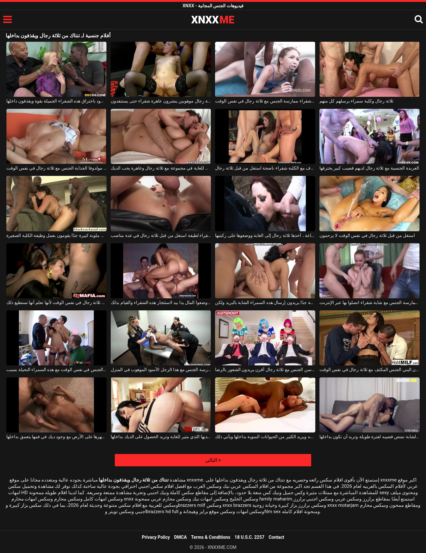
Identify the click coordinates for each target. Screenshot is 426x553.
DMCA (180, 537)
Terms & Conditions (210, 537)
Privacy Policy (156, 537)
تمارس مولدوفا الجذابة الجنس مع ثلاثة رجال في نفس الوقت (56, 168)
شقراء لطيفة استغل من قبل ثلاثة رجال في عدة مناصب (161, 235)
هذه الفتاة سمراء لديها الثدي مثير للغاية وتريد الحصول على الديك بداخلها (161, 436)
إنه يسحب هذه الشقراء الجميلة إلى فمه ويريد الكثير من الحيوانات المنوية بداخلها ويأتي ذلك (265, 436)
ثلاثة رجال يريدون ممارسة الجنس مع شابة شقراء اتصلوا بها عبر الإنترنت (369, 302)
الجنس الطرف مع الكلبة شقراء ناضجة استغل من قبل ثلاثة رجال (265, 168)
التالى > (213, 460)
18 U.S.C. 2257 (249, 537)
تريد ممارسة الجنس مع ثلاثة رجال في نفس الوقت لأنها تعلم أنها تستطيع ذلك (56, 302)
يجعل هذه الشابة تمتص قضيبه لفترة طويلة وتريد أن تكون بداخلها (369, 436)
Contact (276, 537)
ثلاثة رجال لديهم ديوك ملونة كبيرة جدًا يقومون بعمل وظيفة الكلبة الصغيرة (56, 235)
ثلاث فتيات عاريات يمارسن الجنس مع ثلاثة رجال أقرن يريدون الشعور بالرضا (265, 369)
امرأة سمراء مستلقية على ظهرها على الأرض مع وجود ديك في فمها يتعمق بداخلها (56, 436)
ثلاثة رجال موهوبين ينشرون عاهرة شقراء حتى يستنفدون (161, 100)
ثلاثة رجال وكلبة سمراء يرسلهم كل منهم (356, 100)
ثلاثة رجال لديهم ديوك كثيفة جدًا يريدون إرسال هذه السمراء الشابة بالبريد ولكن (265, 302)
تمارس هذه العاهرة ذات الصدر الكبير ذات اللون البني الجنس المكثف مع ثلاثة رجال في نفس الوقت (369, 369)
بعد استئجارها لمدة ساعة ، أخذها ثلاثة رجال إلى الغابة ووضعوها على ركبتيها (265, 235)
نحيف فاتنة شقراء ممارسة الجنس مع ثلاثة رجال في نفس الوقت (265, 100)
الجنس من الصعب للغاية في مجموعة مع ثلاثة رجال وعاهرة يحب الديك (161, 168)
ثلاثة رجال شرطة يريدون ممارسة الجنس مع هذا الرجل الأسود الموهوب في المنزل (161, 369)
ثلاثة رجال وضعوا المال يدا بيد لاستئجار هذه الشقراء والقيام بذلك (161, 302)
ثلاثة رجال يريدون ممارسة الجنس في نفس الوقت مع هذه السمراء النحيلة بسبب (56, 369)
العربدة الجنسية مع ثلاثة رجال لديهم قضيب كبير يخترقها (369, 168)
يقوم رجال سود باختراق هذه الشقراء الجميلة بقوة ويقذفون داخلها (56, 100)
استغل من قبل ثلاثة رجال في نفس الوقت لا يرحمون (367, 235)
